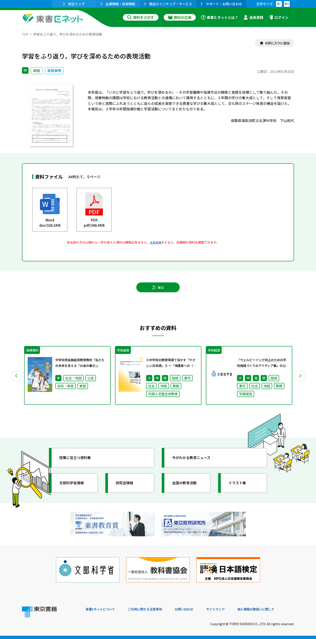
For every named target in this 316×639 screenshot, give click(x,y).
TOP (25, 34)
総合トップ (74, 4)
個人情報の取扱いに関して (273, 609)
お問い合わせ (194, 609)
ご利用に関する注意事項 (151, 609)
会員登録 (253, 17)
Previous (15, 379)
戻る (158, 290)
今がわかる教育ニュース (194, 462)
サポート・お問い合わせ (221, 4)
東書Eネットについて (102, 609)
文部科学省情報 (74, 487)
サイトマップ (228, 609)
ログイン (278, 17)
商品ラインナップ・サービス (168, 4)
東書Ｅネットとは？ (219, 17)
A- (279, 4)
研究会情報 (126, 487)
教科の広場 (179, 17)
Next (300, 379)
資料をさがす (140, 17)
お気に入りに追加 (275, 43)
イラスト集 (239, 487)
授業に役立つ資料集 (78, 462)
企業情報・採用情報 (118, 4)
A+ (287, 4)
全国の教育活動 (187, 487)
